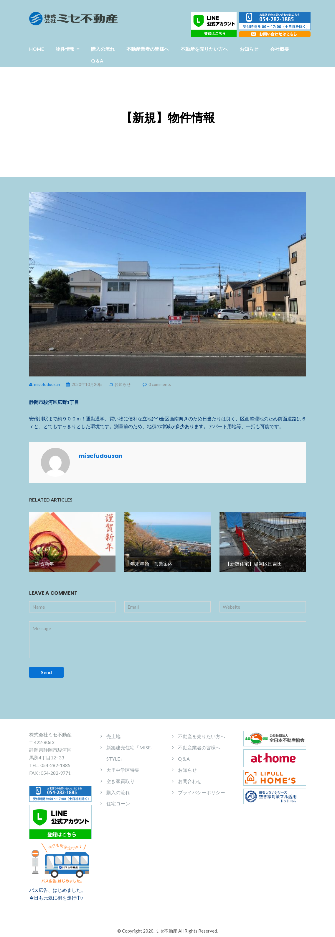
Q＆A (97, 60)
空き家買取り (120, 776)
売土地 (113, 731)
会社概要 (279, 49)
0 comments (159, 384)
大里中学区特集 (122, 765)
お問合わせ (190, 776)
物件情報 (65, 49)
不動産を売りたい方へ (204, 49)
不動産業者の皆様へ (147, 49)
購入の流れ (103, 49)
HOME (36, 49)
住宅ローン (118, 798)
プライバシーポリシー (201, 787)
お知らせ (249, 49)
